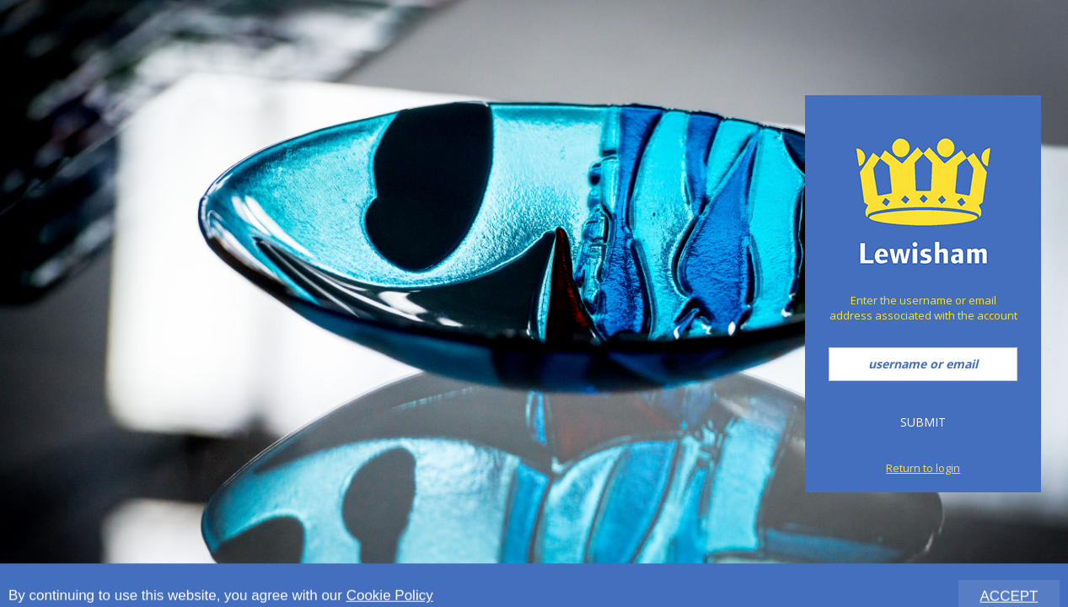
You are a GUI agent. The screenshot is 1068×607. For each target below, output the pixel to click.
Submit (923, 422)
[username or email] (923, 364)
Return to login (923, 467)
